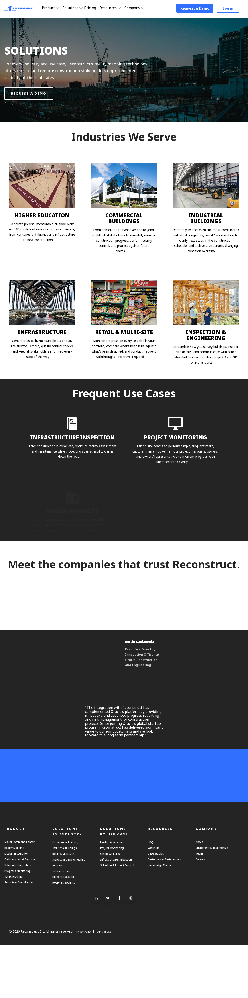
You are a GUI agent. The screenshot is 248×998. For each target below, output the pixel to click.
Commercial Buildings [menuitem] (70, 883)
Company (140, 8)
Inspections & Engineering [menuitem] (73, 905)
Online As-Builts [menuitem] (113, 898)
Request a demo (28, 93)
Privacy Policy (85, 984)
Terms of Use (109, 984)
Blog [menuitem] (151, 882)
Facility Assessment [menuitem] (116, 883)
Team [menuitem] (200, 897)
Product (50, 8)
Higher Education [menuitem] (66, 927)
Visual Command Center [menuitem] (24, 882)
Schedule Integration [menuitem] (21, 912)
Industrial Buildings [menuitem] (68, 890)
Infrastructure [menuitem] (64, 920)
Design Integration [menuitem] (20, 897)
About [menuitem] (200, 882)
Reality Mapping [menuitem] (17, 890)
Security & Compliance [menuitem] (22, 934)
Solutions (73, 8)
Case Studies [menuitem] (158, 897)
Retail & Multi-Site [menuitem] (67, 898)
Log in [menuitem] (228, 8)
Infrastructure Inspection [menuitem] (121, 905)
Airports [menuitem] (58, 912)
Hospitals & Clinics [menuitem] (67, 935)
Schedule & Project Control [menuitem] (115, 915)
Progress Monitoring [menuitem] (21, 919)
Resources (115, 8)
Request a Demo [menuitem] (194, 8)
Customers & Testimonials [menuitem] (169, 905)
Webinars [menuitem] (155, 890)
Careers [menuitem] (202, 905)
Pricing (92, 8)
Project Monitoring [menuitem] (115, 890)
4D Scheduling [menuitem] (16, 927)
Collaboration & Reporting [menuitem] (25, 905)
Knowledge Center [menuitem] (163, 912)
